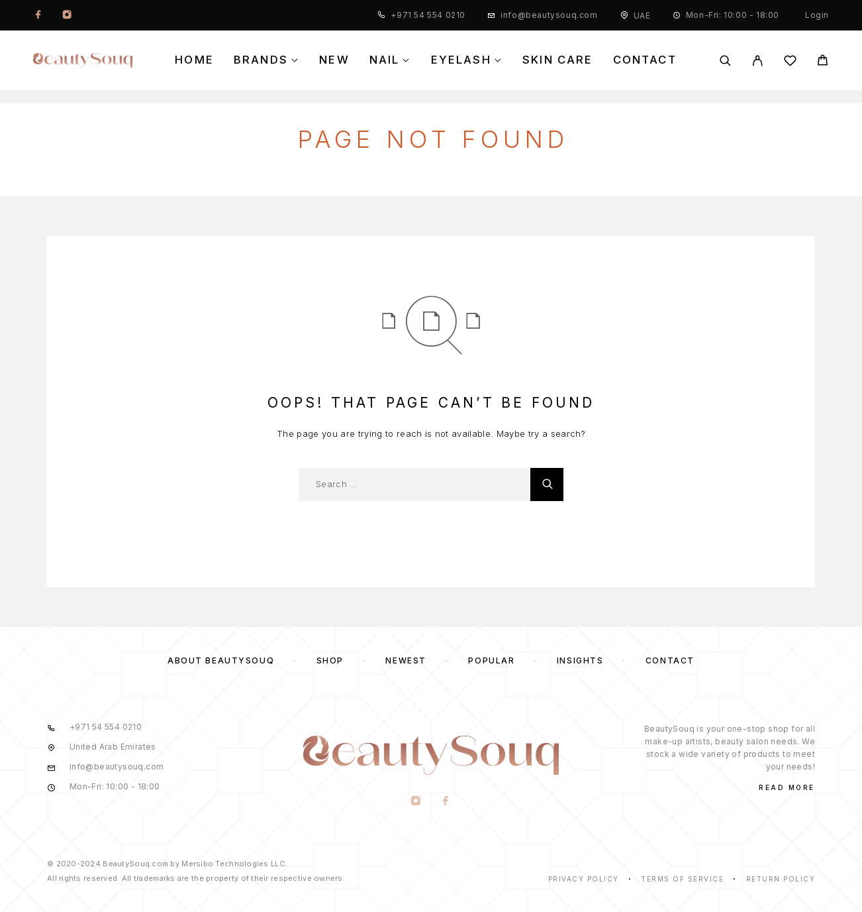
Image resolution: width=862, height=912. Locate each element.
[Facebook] (38, 15)
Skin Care (557, 60)
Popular (491, 660)
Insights (580, 660)
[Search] (725, 60)
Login (817, 15)
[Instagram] (67, 15)
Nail (384, 60)
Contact (645, 60)
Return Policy (781, 879)
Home (194, 60)
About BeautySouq (221, 660)
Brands (261, 60)
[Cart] (822, 62)
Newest (405, 660)
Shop (330, 660)
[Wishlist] (790, 62)
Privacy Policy (583, 879)
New (334, 60)
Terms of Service (682, 879)
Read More (787, 787)
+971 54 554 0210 (428, 15)
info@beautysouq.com (549, 15)
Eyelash (461, 60)
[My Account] (758, 60)
